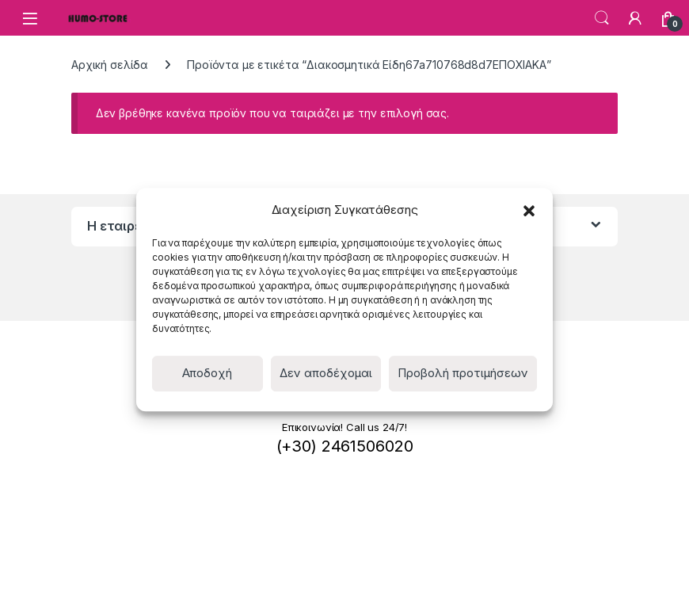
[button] (529, 210)
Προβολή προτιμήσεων (463, 372)
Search (602, 18)
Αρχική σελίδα (109, 64)
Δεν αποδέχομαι (326, 372)
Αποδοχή (207, 372)
